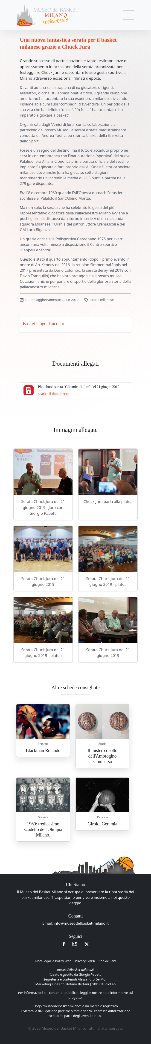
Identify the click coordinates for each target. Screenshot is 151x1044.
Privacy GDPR (85, 961)
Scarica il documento (53, 393)
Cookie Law (107, 961)
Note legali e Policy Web (53, 961)
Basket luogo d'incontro (44, 323)
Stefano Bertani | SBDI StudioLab (90, 984)
